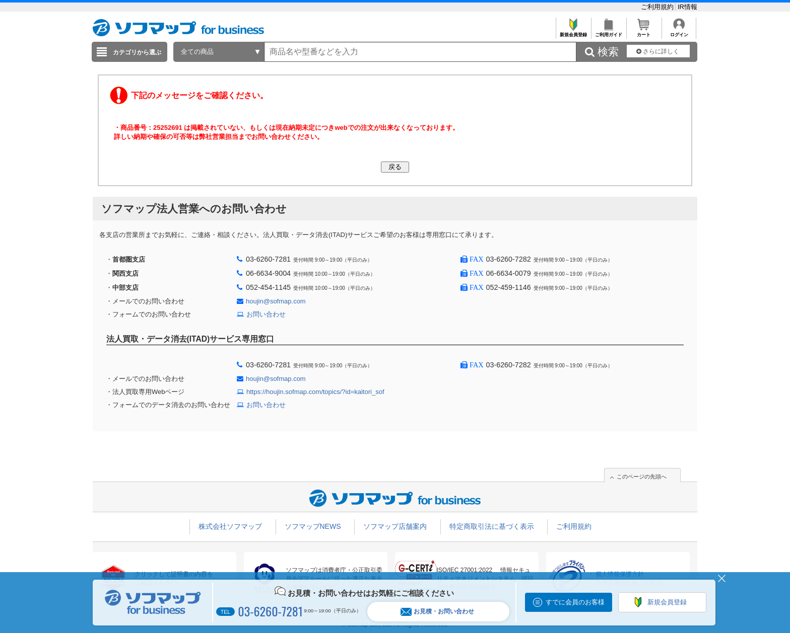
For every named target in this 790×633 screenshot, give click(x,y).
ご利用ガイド (608, 32)
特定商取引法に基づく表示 (491, 526)
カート (643, 32)
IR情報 (687, 7)
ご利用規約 (658, 7)
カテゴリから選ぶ (137, 52)
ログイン (679, 32)
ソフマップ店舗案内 (395, 526)
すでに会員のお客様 (575, 602)
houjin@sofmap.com (276, 301)
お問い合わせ (266, 314)
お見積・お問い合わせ (437, 611)
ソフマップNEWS (313, 526)
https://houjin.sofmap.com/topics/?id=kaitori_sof (315, 391)
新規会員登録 (573, 32)
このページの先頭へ (642, 476)
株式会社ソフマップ (230, 526)
